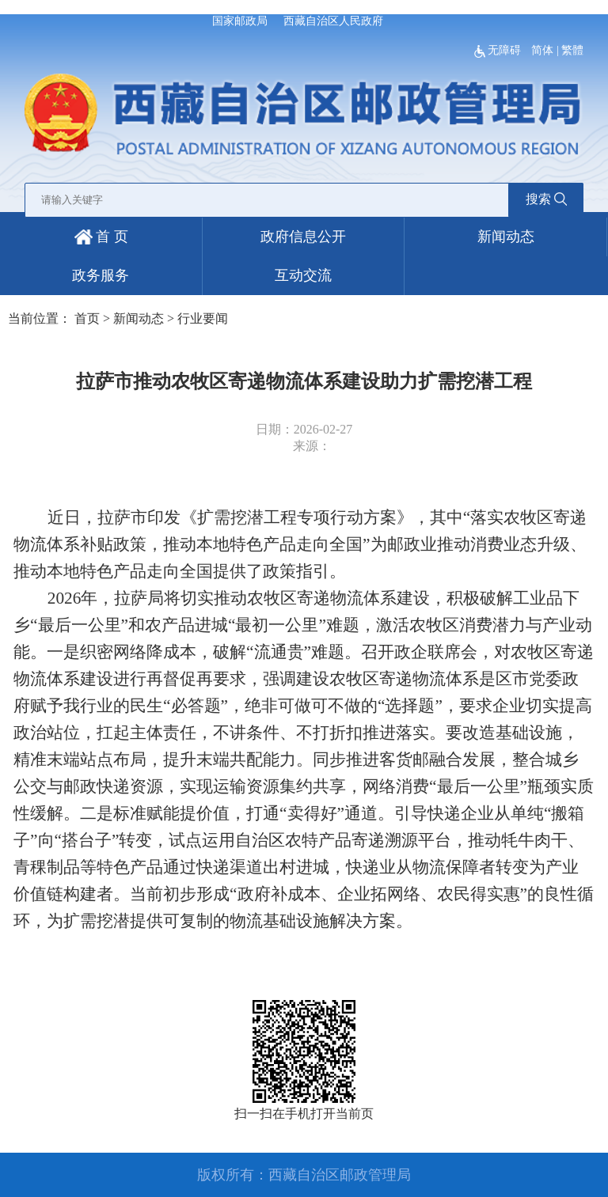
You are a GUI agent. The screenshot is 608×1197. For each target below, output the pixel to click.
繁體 (572, 50)
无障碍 (499, 50)
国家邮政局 (240, 21)
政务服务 (100, 275)
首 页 (101, 236)
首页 (87, 318)
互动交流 (303, 275)
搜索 (546, 199)
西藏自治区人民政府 (333, 21)
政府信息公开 (303, 236)
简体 (542, 50)
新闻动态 (505, 236)
